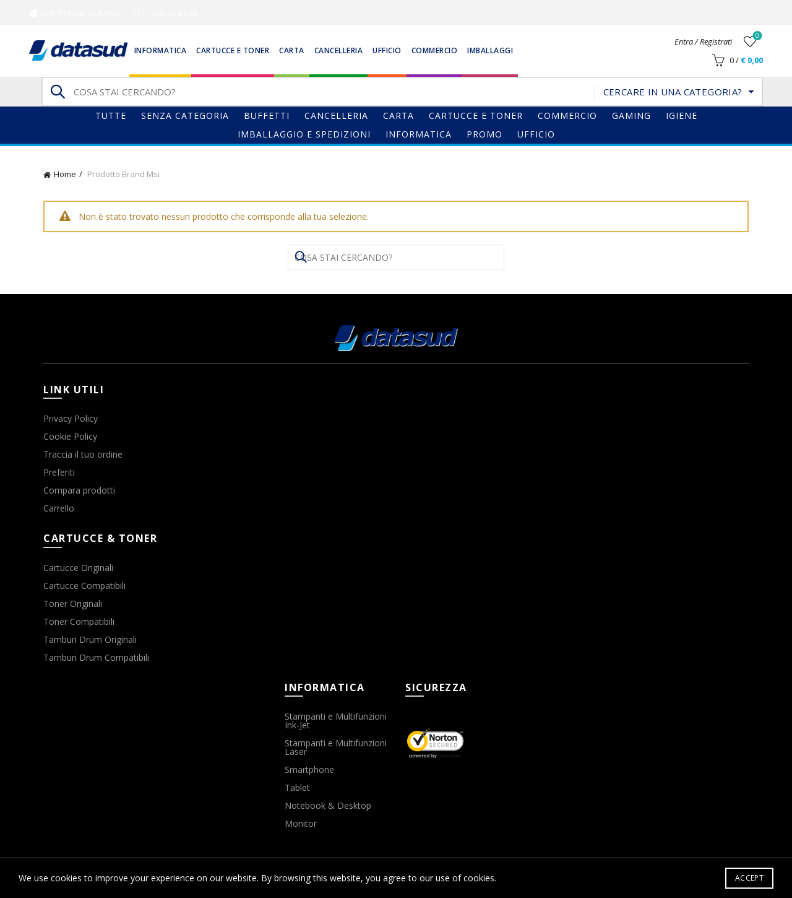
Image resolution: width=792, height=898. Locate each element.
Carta (291, 50)
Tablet (297, 787)
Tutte (110, 115)
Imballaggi (490, 50)
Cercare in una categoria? (672, 91)
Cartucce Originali (78, 567)
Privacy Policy (70, 418)
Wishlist (756, 36)
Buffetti (267, 115)
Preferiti (59, 472)
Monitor (301, 823)
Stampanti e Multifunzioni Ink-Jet (336, 720)
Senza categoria (185, 115)
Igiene (681, 115)
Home (65, 174)
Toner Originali (72, 603)
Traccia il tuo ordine (83, 454)
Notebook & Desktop (328, 805)
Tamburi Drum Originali (90, 639)
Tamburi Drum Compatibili (96, 657)
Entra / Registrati (703, 41)
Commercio (434, 50)
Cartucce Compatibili (84, 585)
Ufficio (387, 50)
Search (56, 91)
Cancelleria (338, 50)
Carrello (58, 508)
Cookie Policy (70, 436)
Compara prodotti (79, 490)
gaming (631, 115)
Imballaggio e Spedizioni (304, 134)
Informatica (160, 50)
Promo (484, 134)
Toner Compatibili (78, 621)
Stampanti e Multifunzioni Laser (336, 747)
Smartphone (309, 769)
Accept (749, 878)
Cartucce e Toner (232, 50)
